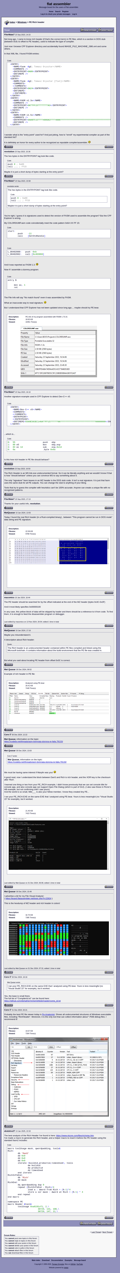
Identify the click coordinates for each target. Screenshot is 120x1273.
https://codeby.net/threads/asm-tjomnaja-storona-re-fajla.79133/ (33, 741)
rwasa (66, 1267)
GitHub (72, 1264)
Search (57, 11)
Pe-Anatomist (48, 1014)
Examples (68, 1260)
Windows (22, 22)
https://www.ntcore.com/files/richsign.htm (75, 1135)
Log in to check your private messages (55, 14)
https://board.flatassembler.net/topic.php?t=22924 (28, 898)
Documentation (57, 1260)
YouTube (79, 1264)
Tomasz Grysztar (58, 1264)
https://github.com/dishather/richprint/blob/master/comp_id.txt (32, 1001)
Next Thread (107, 1232)
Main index (36, 1260)
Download (46, 1260)
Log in (74, 14)
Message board (80, 1260)
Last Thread (96, 1232)
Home (51, 11)
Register (65, 11)
